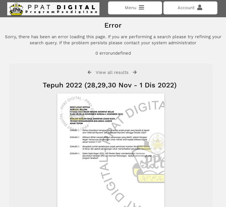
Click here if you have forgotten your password (53, 118)
